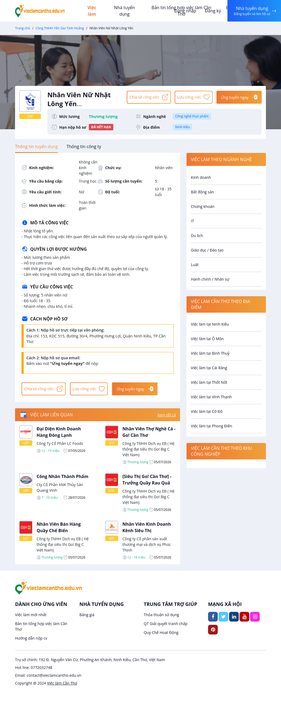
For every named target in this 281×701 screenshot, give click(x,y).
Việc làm (91, 11)
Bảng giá (86, 614)
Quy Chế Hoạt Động (161, 632)
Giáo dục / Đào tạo (207, 250)
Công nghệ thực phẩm (192, 116)
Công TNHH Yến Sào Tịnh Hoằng (60, 28)
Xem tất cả (166, 414)
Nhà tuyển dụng (124, 11)
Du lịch (197, 235)
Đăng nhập (185, 11)
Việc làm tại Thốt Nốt (209, 382)
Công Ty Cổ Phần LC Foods (60, 443)
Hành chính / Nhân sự (210, 279)
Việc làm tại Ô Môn (207, 338)
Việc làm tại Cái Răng (209, 367)
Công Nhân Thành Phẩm (62, 476)
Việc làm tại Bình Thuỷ (210, 353)
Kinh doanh (201, 177)
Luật (195, 264)
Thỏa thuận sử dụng (161, 614)
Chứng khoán (202, 206)
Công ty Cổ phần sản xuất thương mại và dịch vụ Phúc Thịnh (146, 544)
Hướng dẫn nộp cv (31, 638)
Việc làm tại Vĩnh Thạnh (211, 396)
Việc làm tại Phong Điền (211, 425)
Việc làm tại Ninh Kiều (210, 324)
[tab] (36, 146)
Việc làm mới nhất (31, 614)
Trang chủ (22, 28)
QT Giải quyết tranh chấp (166, 623)
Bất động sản (202, 191)
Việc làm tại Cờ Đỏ (207, 411)
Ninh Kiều (182, 127)
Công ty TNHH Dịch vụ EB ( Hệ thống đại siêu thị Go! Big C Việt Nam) (148, 449)
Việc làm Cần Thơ (62, 683)
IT (192, 221)
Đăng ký (213, 11)
